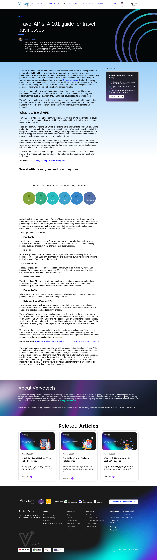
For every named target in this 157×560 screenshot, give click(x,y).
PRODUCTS (40, 3)
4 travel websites (70, 80)
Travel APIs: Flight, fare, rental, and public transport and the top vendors (67, 341)
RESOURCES (88, 3)
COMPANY (102, 3)
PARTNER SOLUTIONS (57, 3)
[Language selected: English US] (124, 3)
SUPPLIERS (74, 3)
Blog (22, 16)
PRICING (113, 3)
